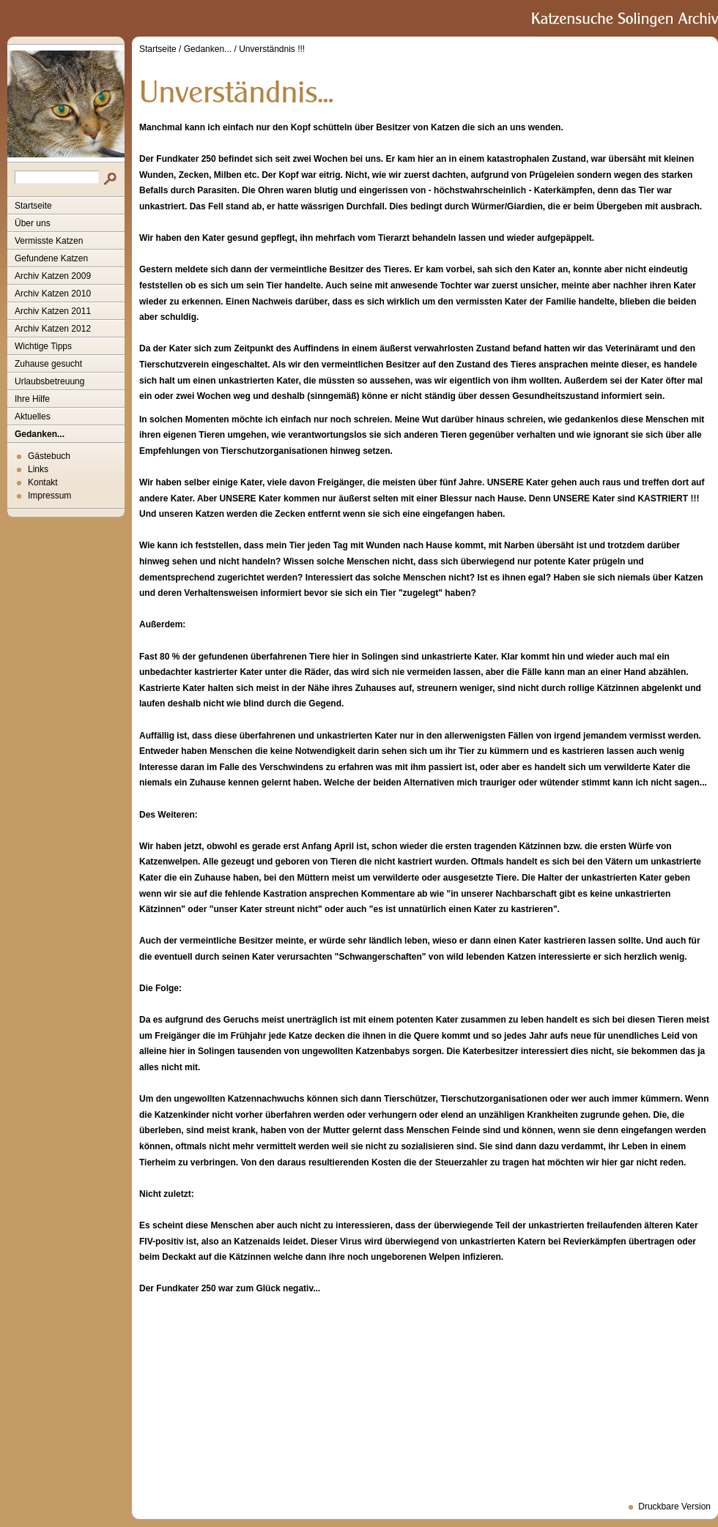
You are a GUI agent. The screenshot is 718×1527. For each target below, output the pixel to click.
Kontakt (43, 482)
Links (38, 469)
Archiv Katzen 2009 (53, 276)
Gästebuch (49, 456)
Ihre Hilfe (32, 399)
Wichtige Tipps (43, 346)
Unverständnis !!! (272, 49)
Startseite (33, 206)
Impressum (49, 495)
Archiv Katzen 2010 (53, 293)
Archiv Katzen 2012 (53, 329)
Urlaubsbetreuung (49, 381)
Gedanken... (39, 434)
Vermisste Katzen (49, 241)
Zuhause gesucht (48, 364)
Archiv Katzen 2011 (53, 311)
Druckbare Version (674, 1506)
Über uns (33, 223)
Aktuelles (33, 416)
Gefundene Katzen (51, 258)
